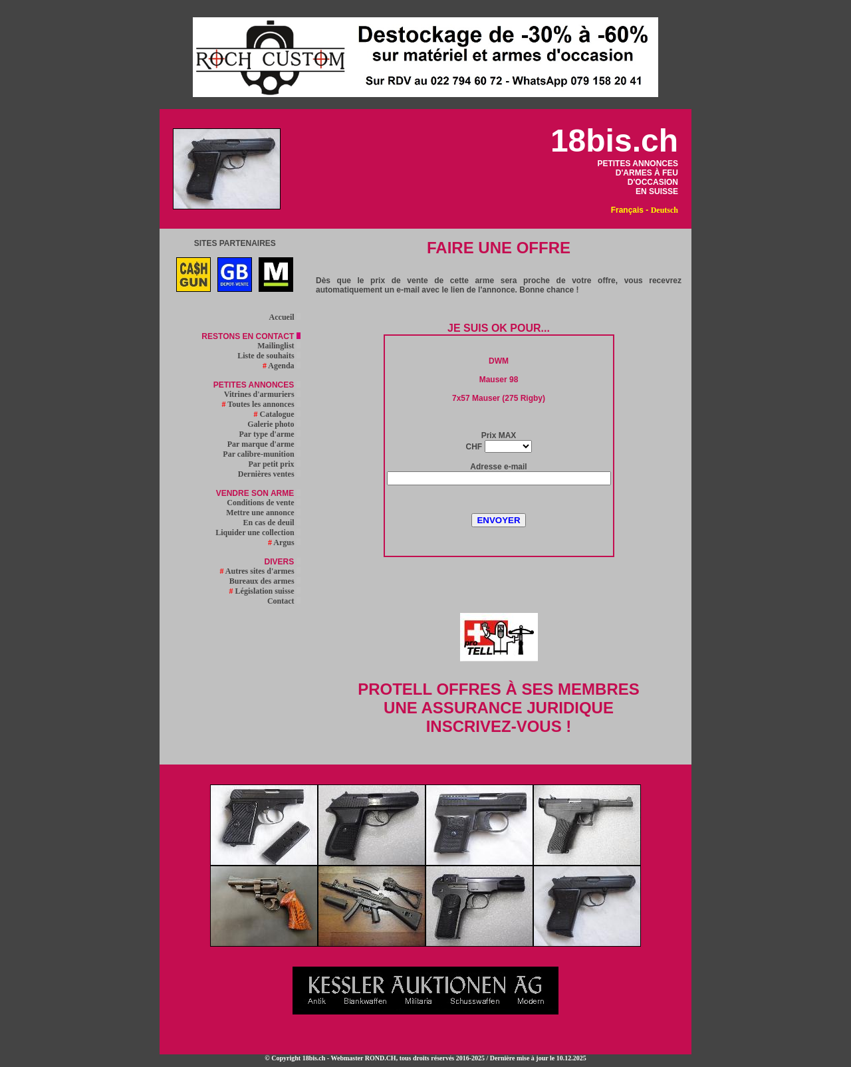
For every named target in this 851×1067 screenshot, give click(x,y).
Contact (284, 601)
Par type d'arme (270, 434)
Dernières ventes (269, 474)
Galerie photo (273, 424)
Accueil (285, 317)
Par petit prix (274, 464)
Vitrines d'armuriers (262, 394)
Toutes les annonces (261, 404)
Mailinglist (278, 345)
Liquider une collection (257, 532)
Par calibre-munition (261, 454)
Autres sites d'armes (259, 571)
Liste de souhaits (268, 355)
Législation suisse (265, 591)
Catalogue (277, 414)
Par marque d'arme (264, 444)
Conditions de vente (263, 502)
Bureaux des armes (265, 581)
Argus (284, 542)
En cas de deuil (272, 522)
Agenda (282, 365)
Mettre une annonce (263, 512)
